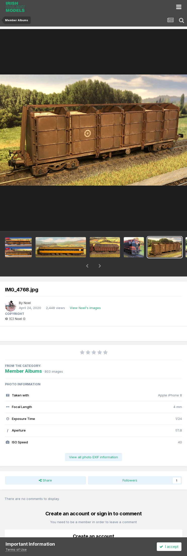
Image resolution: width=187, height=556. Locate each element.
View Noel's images (85, 295)
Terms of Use (16, 549)
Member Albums (23, 358)
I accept (169, 546)
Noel (27, 290)
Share (45, 467)
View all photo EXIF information (93, 444)
